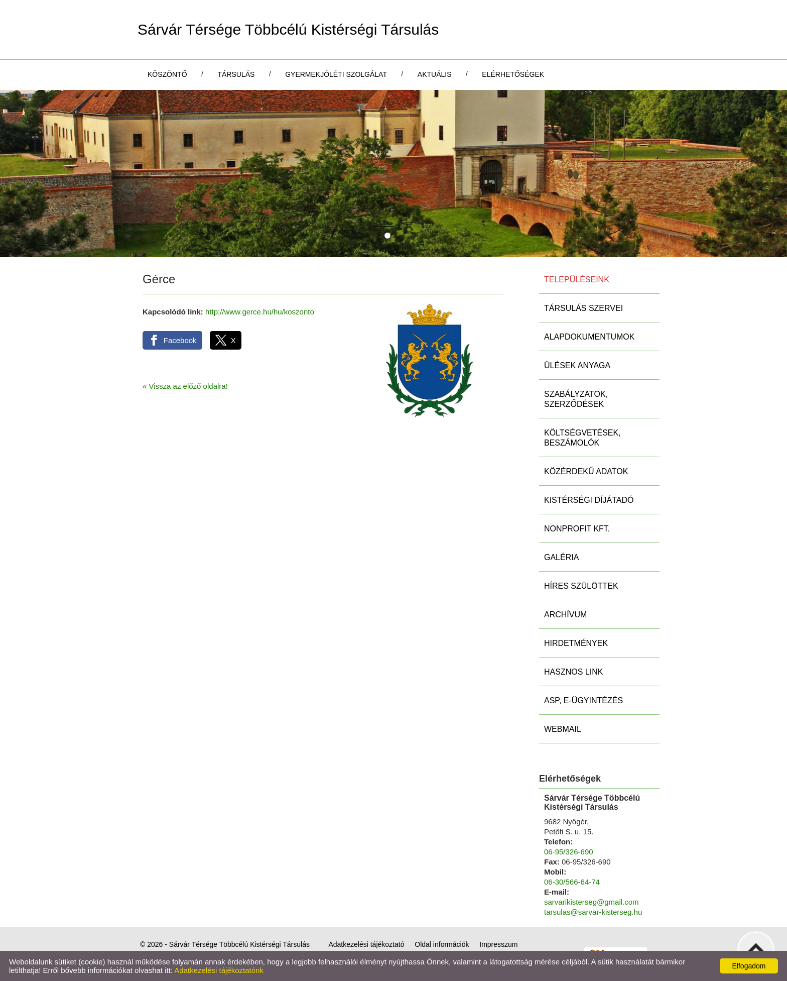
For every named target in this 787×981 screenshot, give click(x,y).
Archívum (565, 614)
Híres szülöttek (581, 586)
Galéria (561, 557)
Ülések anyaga (577, 365)
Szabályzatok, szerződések (576, 399)
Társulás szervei (583, 308)
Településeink (576, 279)
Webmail (562, 729)
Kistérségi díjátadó (588, 500)
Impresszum (498, 944)
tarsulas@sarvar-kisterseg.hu (593, 912)
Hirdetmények (576, 643)
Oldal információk (442, 944)
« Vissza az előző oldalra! (185, 386)
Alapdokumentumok (589, 337)
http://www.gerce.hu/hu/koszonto (259, 311)
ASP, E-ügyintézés (583, 700)
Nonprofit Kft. (577, 528)
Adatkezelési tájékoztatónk (219, 970)
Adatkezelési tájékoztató (366, 944)
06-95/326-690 (568, 851)
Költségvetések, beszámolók (582, 437)
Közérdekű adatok (586, 471)
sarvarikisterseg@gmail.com (591, 902)
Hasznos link (573, 672)
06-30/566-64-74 (572, 882)
